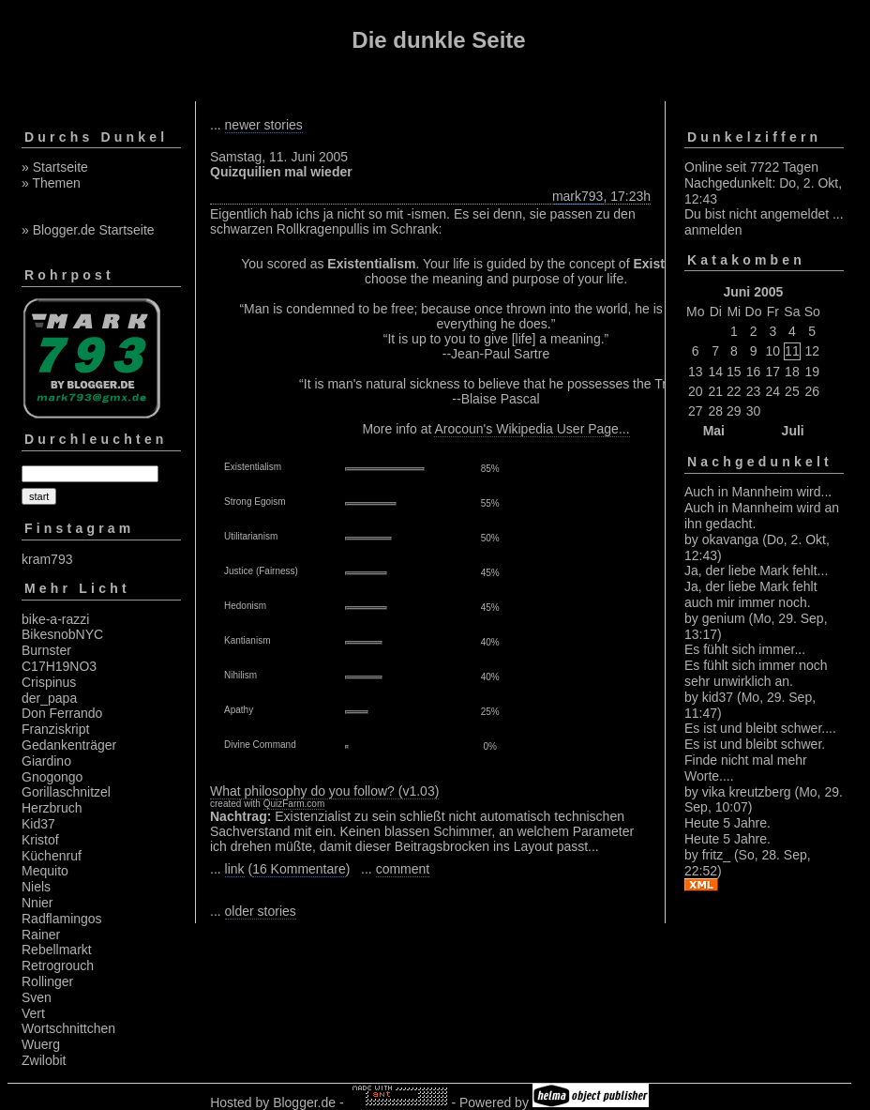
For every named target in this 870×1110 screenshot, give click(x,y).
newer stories (264, 124)
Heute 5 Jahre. (727, 822)
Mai (714, 430)
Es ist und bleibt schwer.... (760, 728)
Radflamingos (62, 918)
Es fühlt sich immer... (744, 649)
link (235, 868)
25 (792, 391)
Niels (36, 886)
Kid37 (38, 823)
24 (773, 391)
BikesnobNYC (62, 634)
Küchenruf (52, 855)
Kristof (40, 839)
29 (734, 410)
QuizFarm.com (294, 803)
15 (734, 371)
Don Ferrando (62, 713)
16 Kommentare (299, 868)
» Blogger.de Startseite (88, 229)
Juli (793, 430)
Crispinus (49, 682)
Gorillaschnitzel (66, 791)
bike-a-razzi (55, 619)
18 (792, 371)
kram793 (47, 559)
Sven (37, 997)
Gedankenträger (69, 745)
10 (773, 350)
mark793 (577, 196)
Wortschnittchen (68, 1028)
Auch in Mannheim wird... (758, 491)
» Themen (51, 182)
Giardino (46, 760)
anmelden (713, 229)
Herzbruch (52, 807)
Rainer (41, 934)
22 (734, 391)
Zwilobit (44, 1060)
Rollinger (47, 981)
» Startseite (55, 167)
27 (695, 410)
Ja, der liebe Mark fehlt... (756, 570)
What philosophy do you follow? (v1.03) (324, 790)
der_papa (49, 698)
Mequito (45, 870)
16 (753, 371)
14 (715, 371)
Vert (33, 1013)
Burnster (46, 650)
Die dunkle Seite (438, 40)
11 (792, 350)
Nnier (37, 902)
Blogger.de (304, 1102)
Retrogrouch (58, 965)
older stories (260, 911)
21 (715, 391)
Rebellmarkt (57, 949)
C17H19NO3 (59, 666)
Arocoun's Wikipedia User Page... (531, 428)
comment (403, 868)
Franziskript (55, 729)
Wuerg (41, 1044)
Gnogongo (52, 776)
